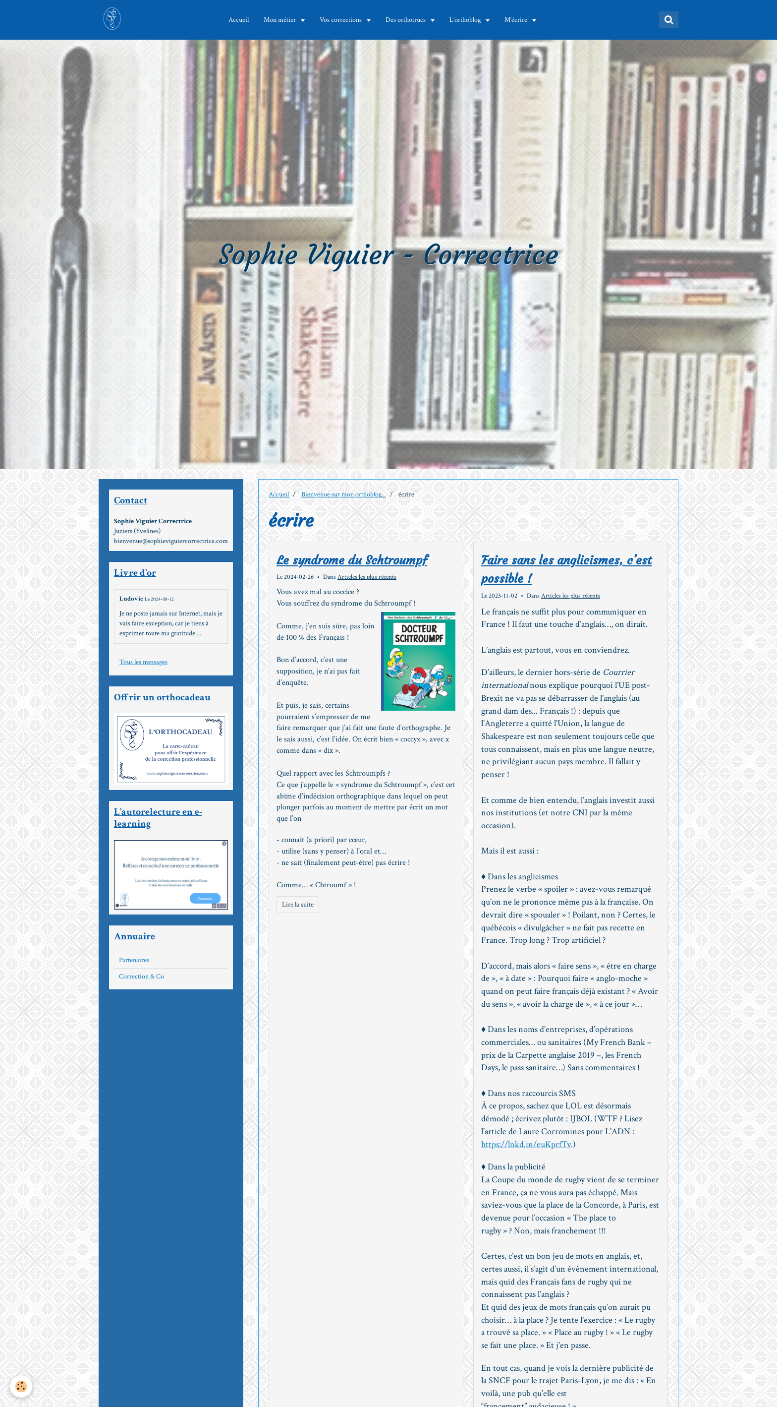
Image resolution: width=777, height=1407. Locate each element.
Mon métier (282, 19)
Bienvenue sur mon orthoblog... (343, 494)
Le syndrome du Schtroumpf (352, 560)
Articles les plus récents (366, 577)
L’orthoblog (467, 19)
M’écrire (518, 19)
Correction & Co (141, 976)
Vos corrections (343, 19)
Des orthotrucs (408, 19)
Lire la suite (298, 904)
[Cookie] (21, 1386)
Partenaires (134, 960)
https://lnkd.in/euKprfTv (526, 1144)
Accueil (240, 19)
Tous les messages (143, 662)
